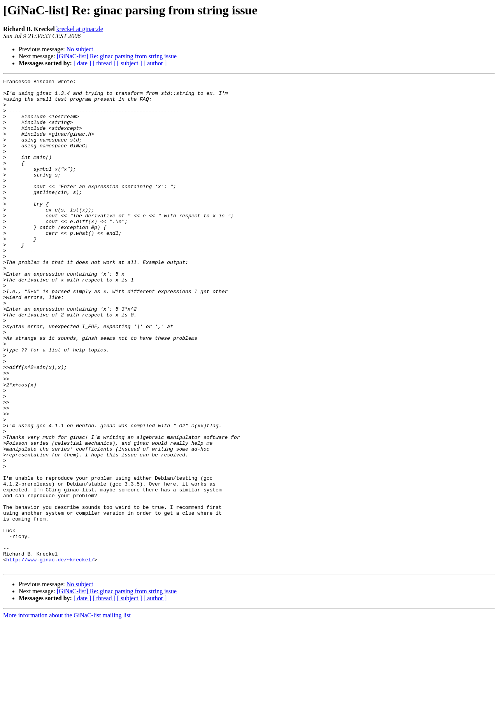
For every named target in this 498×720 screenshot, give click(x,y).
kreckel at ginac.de (79, 29)
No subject (80, 49)
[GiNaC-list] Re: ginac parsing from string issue (117, 56)
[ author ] (155, 63)
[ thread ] (104, 63)
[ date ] (82, 63)
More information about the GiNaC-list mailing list (67, 713)
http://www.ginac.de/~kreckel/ (50, 656)
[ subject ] (129, 63)
